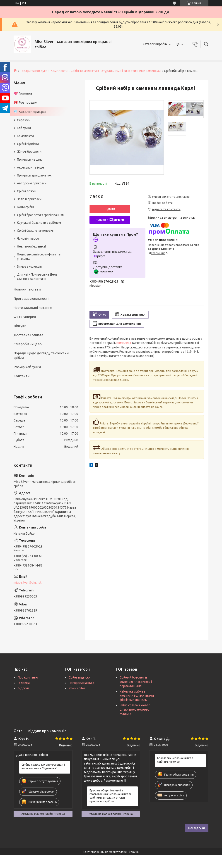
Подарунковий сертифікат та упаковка (38, 256)
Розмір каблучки (27, 367)
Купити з (110, 220)
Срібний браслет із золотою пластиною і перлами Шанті (136, 682)
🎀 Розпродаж (25, 102)
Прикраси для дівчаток (34, 175)
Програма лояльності (31, 298)
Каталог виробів (155, 44)
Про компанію (28, 677)
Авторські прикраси (31, 183)
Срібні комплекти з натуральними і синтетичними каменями (116, 71)
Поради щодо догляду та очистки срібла (41, 355)
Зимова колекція (29, 266)
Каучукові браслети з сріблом (39, 222)
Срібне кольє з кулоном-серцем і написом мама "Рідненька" (43, 766)
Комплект (123, 343)
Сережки (23, 120)
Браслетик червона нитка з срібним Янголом (175, 760)
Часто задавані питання (33, 308)
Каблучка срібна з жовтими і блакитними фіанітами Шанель (137, 696)
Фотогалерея (25, 317)
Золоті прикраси (29, 199)
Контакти (21, 376)
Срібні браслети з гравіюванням (40, 215)
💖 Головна (23, 93)
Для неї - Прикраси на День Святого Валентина (37, 277)
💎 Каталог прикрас (30, 112)
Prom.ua (133, 851)
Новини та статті (27, 289)
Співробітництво (28, 344)
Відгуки (20, 326)
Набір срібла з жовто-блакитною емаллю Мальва (136, 709)
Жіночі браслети (29, 151)
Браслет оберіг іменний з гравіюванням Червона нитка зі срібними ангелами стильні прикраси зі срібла (110, 796)
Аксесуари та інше (30, 167)
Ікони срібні (25, 207)
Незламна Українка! (31, 246)
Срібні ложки (26, 191)
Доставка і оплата (28, 335)
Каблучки (24, 128)
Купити (110, 209)
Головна (24, 683)
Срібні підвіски (28, 144)
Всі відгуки (196, 827)
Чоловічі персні (28, 238)
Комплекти (59, 71)
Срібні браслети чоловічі (35, 230)
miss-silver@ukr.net (27, 582)
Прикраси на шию (30, 159)
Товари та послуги (33, 71)
